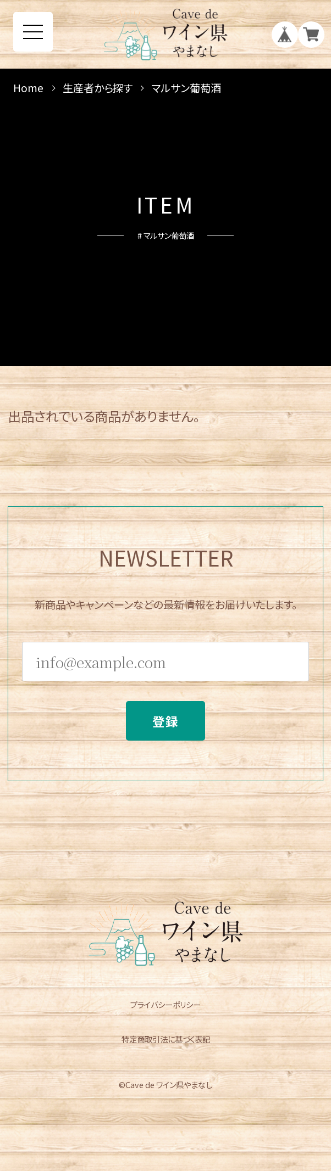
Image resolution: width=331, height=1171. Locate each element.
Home (28, 88)
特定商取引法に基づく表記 (166, 1039)
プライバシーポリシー (165, 1004)
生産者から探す (98, 88)
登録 (165, 726)
